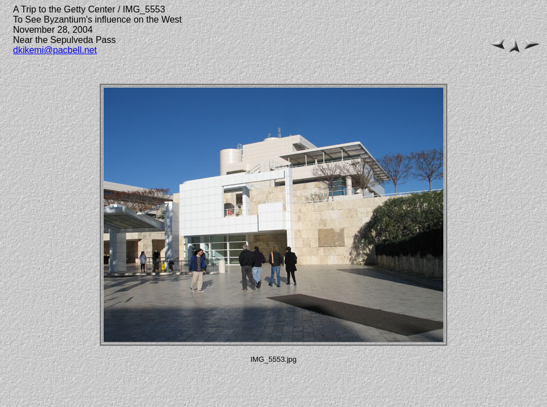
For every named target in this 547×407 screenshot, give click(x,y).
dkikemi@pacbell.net (55, 50)
